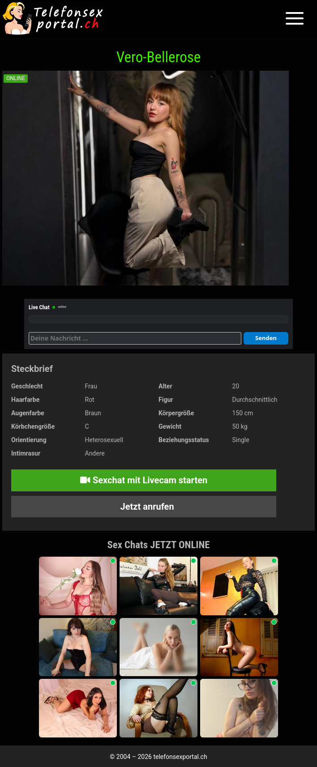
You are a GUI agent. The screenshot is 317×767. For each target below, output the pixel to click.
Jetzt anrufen (146, 506)
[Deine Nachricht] (135, 338)
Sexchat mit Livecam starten (143, 480)
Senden (266, 338)
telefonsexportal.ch (180, 756)
